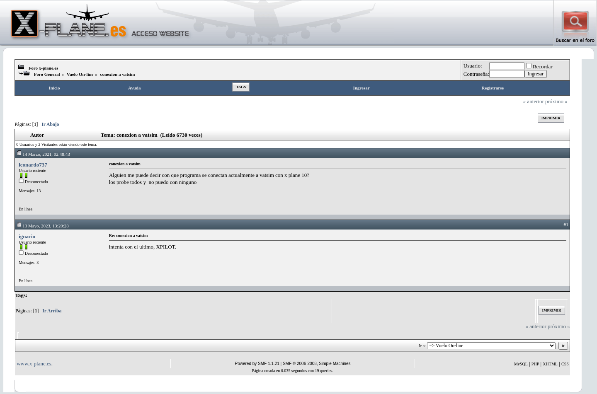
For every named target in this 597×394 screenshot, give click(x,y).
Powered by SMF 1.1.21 (257, 363)
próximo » (556, 101)
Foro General (47, 74)
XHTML (550, 364)
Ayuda (134, 87)
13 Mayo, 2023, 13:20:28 (42, 225)
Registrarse (492, 87)
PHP (535, 364)
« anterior (533, 101)
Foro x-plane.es (43, 67)
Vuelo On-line (80, 74)
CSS (565, 364)
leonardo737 (33, 165)
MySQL (521, 364)
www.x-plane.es (34, 363)
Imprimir (551, 118)
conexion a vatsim (117, 74)
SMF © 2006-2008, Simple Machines (317, 363)
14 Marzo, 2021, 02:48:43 (43, 154)
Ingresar (361, 87)
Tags (241, 87)
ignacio (27, 236)
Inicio (54, 87)
